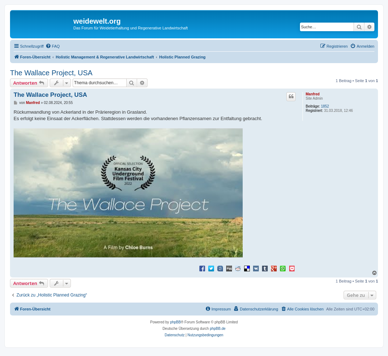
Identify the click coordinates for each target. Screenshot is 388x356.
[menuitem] (52, 46)
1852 (325, 106)
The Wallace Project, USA (51, 73)
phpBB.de (217, 329)
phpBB (175, 322)
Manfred (313, 94)
